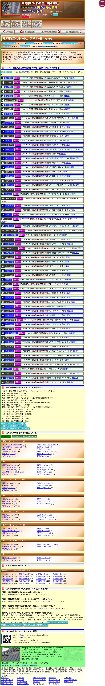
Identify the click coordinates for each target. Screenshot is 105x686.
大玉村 (9, 456)
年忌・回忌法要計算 (39, 680)
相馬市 (8, 490)
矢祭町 (9, 560)
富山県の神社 (41, 581)
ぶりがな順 (6, 436)
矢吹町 (43, 558)
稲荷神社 (8, 105)
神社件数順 (31, 436)
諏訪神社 (9, 262)
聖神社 (8, 284)
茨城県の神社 (41, 576)
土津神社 (9, 306)
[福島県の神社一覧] (26, 72)
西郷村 (9, 519)
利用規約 (33, 665)
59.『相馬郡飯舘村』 (73, 32)
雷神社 (8, 369)
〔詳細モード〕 (6, 72)
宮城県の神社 (58, 574)
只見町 (8, 499)
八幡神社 (9, 338)
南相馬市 (11, 546)
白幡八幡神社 (11, 333)
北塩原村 (11, 472)
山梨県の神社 (24, 583)
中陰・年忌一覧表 (7, 684)
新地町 (8, 488)
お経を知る (36, 682)
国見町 (43, 472)
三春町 (43, 546)
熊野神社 (9, 158)
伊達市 (42, 499)
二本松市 (45, 519)
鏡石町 (10, 465)
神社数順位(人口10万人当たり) (12, 426)
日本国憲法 (20, 678)
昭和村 (9, 485)
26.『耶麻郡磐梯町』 (29, 32)
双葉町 (8, 535)
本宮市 (8, 549)
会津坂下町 (12, 445)
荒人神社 (9, 206)
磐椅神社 (9, 360)
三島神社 (9, 210)
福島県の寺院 (48, 43)
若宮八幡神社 (11, 231)
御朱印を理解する (7, 682)
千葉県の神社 (41, 579)
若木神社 (9, 239)
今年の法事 (67, 678)
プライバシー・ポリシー (10, 665)
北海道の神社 (7, 574)
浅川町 (44, 447)
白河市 (43, 485)
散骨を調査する (22, 682)
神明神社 (9, 253)
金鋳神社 (9, 154)
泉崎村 (10, 451)
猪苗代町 (45, 451)
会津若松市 (12, 447)
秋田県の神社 (7, 576)
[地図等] (72, 78)
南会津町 (46, 544)
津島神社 (9, 298)
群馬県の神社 (7, 579)
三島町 (8, 544)
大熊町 (44, 454)
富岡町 (9, 506)
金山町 (9, 467)
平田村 (43, 531)
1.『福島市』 (10, 32)
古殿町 (44, 535)
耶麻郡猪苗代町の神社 (46, 46)
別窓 (24, 423)
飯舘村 (9, 449)
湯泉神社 (9, 311)
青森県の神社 (24, 574)
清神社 (8, 280)
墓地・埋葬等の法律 (70, 680)
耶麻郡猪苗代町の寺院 (70, 43)
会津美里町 (47, 445)
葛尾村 (44, 465)
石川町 (44, 449)
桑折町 (8, 474)
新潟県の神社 (24, 581)
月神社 (8, 194)
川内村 (44, 467)
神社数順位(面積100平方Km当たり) (13, 428)
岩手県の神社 (41, 574)
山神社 (8, 215)
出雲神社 (9, 244)
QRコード (20, 637)
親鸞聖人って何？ (54, 682)
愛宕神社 (8, 78)
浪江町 (43, 515)
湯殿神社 (9, 315)
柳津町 (9, 558)
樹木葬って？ (68, 682)
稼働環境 (24, 665)
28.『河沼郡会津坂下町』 (50, 32)
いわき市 (9, 454)
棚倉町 (9, 501)
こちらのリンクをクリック (44, 601)
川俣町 (9, 470)
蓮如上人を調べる (54, 680)
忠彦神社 (9, 293)
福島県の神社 (25, 46)
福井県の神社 (7, 583)
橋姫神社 (9, 149)
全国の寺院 (30, 43)
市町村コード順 (19, 436)
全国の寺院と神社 (9, 43)
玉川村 (44, 501)
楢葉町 (8, 517)
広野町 (8, 533)
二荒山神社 (10, 320)
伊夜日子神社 (10, 100)
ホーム (55, 14)
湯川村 (43, 560)
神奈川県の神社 (8, 581)
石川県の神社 (58, 581)
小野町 (42, 456)
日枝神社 (9, 324)
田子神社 (9, 302)
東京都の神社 (58, 579)
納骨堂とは (52, 678)
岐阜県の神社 (58, 583)
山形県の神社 (24, 576)
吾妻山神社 (10, 199)
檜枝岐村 (11, 531)
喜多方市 (44, 470)
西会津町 (45, 517)
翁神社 (8, 140)
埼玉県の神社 (24, 579)
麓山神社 (9, 373)
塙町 (8, 528)
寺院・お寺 (20, 680)
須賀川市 (44, 488)
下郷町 (44, 483)
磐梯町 (44, 528)
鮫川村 (9, 483)
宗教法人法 (5, 678)
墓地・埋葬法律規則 (39, 678)
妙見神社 (9, 365)
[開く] (16, 78)
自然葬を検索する (23, 684)
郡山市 (44, 474)
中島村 (9, 515)
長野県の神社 (41, 583)
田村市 (8, 504)
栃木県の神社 (58, 576)
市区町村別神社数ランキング (11, 423)
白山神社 (9, 329)
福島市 (43, 533)
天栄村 (44, 504)
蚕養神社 (9, 226)
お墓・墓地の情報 (7, 680)
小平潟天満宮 (11, 248)
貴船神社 (9, 145)
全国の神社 (7, 46)
